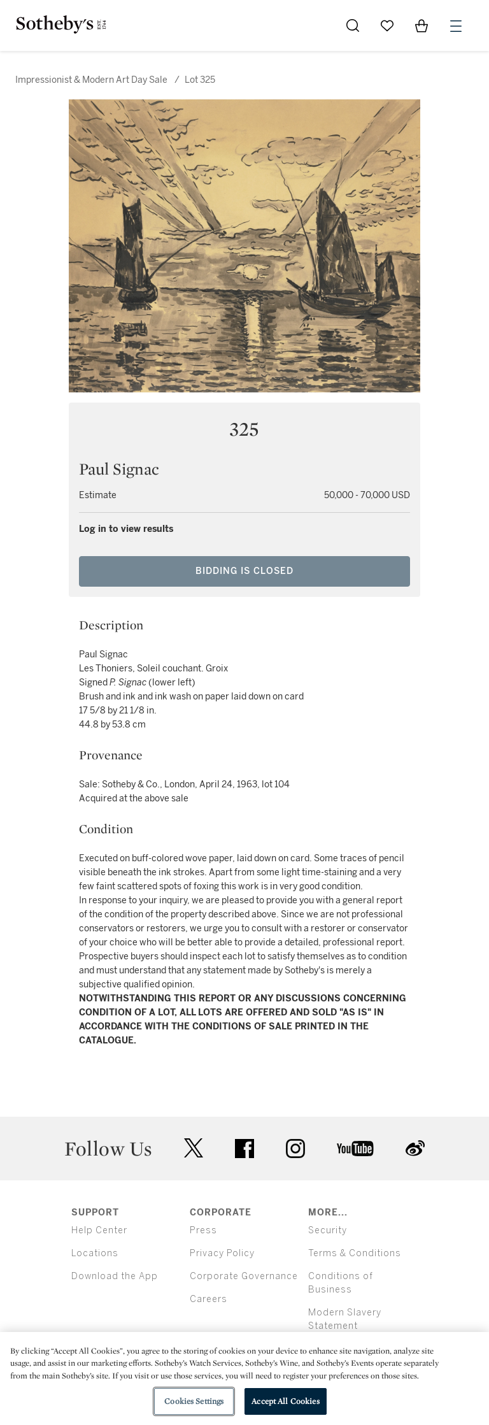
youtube (355, 1148)
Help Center (99, 1230)
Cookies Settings (193, 1401)
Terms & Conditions (354, 1253)
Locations (94, 1253)
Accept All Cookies (285, 1401)
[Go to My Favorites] (387, 25)
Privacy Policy (222, 1253)
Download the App (114, 1276)
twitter (193, 1148)
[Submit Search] (352, 25)
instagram (295, 1148)
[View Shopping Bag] (421, 25)
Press (203, 1230)
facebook (244, 1148)
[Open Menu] (456, 26)
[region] (244, 1378)
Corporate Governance (244, 1276)
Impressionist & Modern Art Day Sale (91, 80)
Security (327, 1230)
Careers (208, 1299)
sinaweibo (415, 1148)
